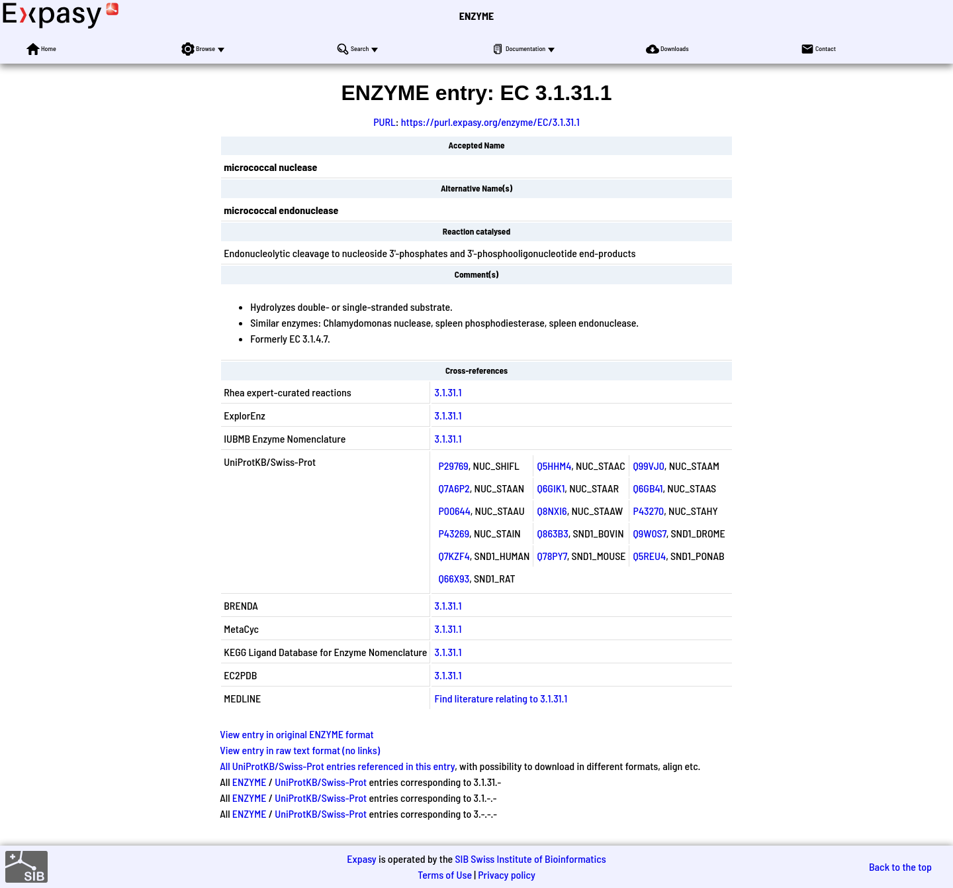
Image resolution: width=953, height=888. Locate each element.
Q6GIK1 (551, 488)
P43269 (453, 533)
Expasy (361, 858)
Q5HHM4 (554, 465)
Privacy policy (506, 874)
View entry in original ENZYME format (297, 734)
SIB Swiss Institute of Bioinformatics (530, 858)
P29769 (453, 465)
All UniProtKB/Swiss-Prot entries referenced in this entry (337, 765)
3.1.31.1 (447, 392)
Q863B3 (552, 533)
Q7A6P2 (453, 488)
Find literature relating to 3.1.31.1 (500, 698)
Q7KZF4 (453, 555)
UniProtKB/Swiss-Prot (321, 781)
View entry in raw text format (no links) (300, 750)
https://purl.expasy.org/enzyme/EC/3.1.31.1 (490, 121)
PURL (384, 121)
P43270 (648, 510)
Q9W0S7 (649, 533)
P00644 (454, 510)
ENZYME (476, 15)
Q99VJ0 (648, 465)
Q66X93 (453, 578)
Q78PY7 (552, 555)
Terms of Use (445, 874)
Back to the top (900, 866)
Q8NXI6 (552, 510)
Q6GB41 (648, 488)
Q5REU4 (649, 555)
